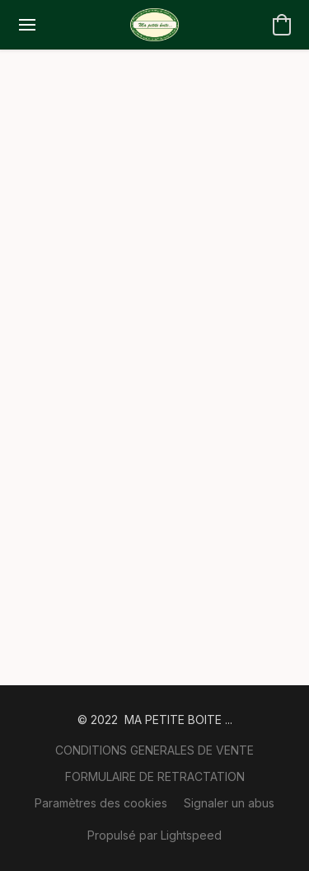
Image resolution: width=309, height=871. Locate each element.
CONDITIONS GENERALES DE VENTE (154, 750)
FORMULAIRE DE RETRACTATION (155, 776)
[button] (154, 24)
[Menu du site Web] (27, 25)
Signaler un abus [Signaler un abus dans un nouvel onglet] (229, 803)
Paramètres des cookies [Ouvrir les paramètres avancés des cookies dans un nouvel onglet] (101, 803)
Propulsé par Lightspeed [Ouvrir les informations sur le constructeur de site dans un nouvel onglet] (154, 835)
